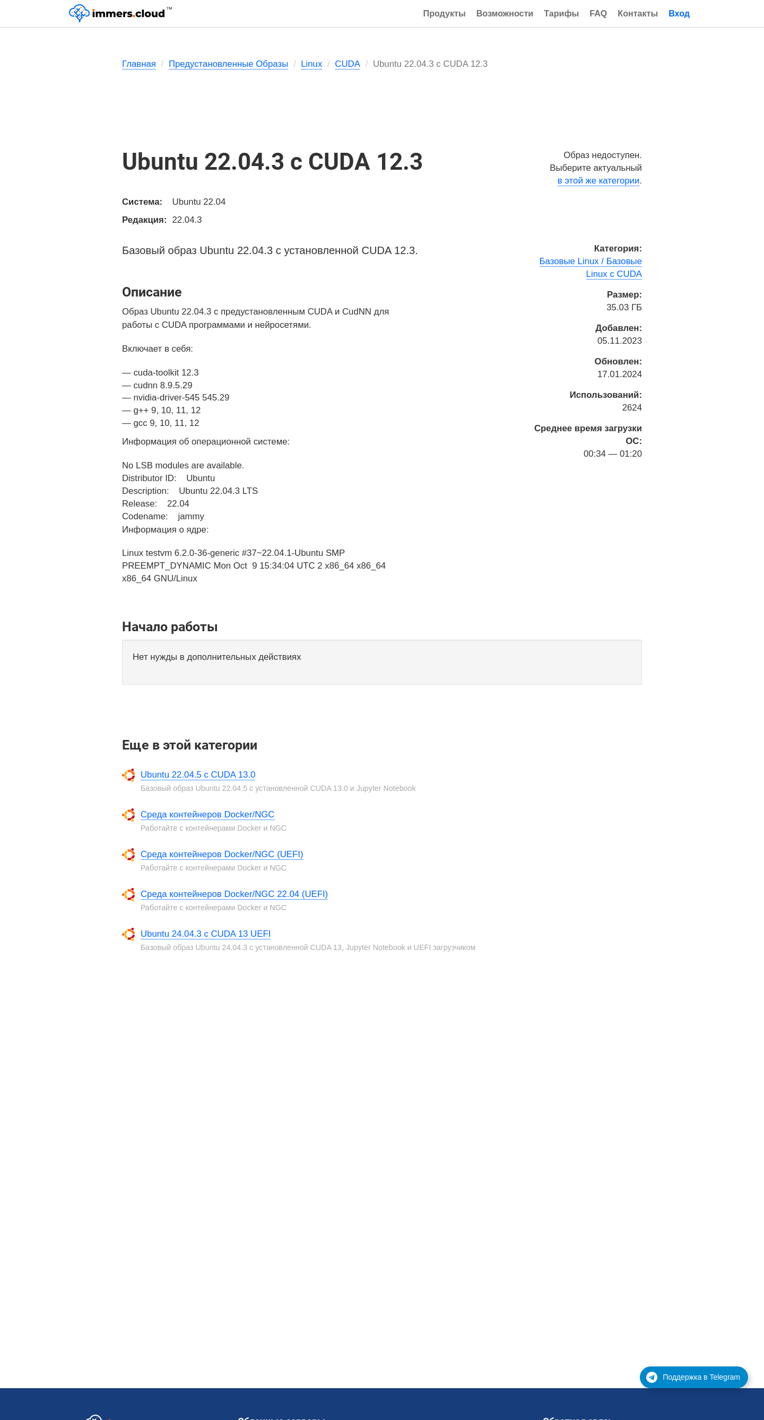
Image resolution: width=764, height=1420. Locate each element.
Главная (139, 64)
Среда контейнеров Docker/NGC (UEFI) (222, 854)
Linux (311, 64)
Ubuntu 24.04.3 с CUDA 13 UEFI (206, 934)
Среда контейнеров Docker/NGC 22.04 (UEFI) (234, 894)
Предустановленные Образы (228, 64)
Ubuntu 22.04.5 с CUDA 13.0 (198, 775)
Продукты (444, 13)
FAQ (598, 13)
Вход (679, 13)
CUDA (347, 64)
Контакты (638, 13)
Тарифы (561, 13)
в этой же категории (599, 181)
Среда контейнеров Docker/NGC (208, 814)
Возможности (505, 13)
